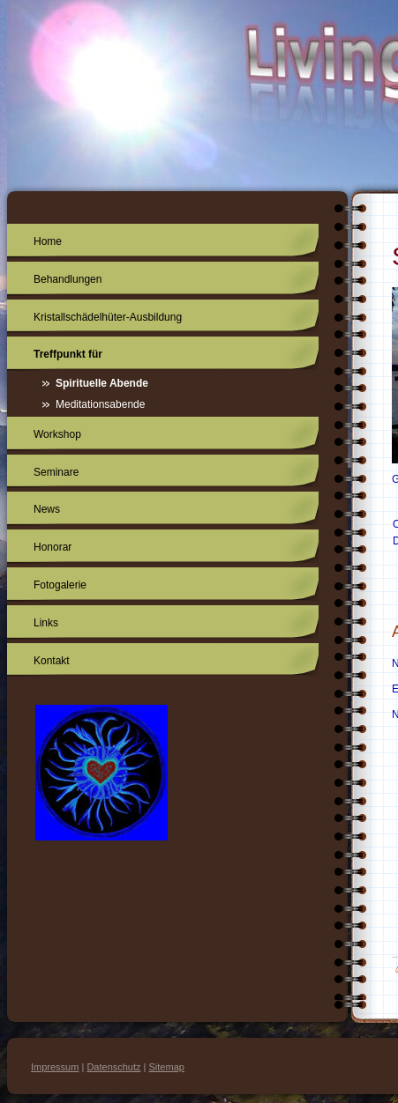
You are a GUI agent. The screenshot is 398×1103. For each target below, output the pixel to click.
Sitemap (166, 1067)
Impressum (55, 1067)
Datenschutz (113, 1067)
